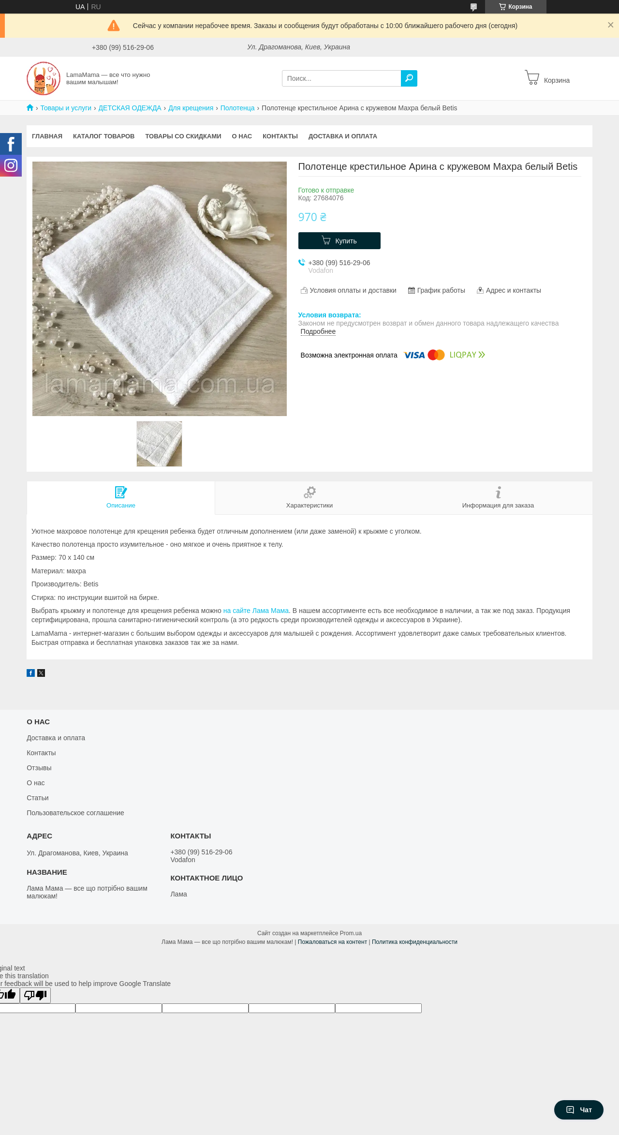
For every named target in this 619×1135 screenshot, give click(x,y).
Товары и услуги (65, 108)
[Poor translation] (35, 995)
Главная (47, 136)
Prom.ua (351, 933)
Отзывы (39, 768)
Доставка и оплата (343, 136)
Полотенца (238, 108)
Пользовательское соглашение (75, 813)
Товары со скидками (183, 136)
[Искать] (409, 78)
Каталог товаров (103, 136)
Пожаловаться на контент (332, 942)
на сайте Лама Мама (256, 610)
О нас (242, 136)
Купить (345, 241)
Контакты (280, 136)
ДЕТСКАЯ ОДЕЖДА (130, 108)
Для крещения (190, 108)
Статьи (37, 798)
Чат (579, 1109)
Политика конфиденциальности (414, 942)
